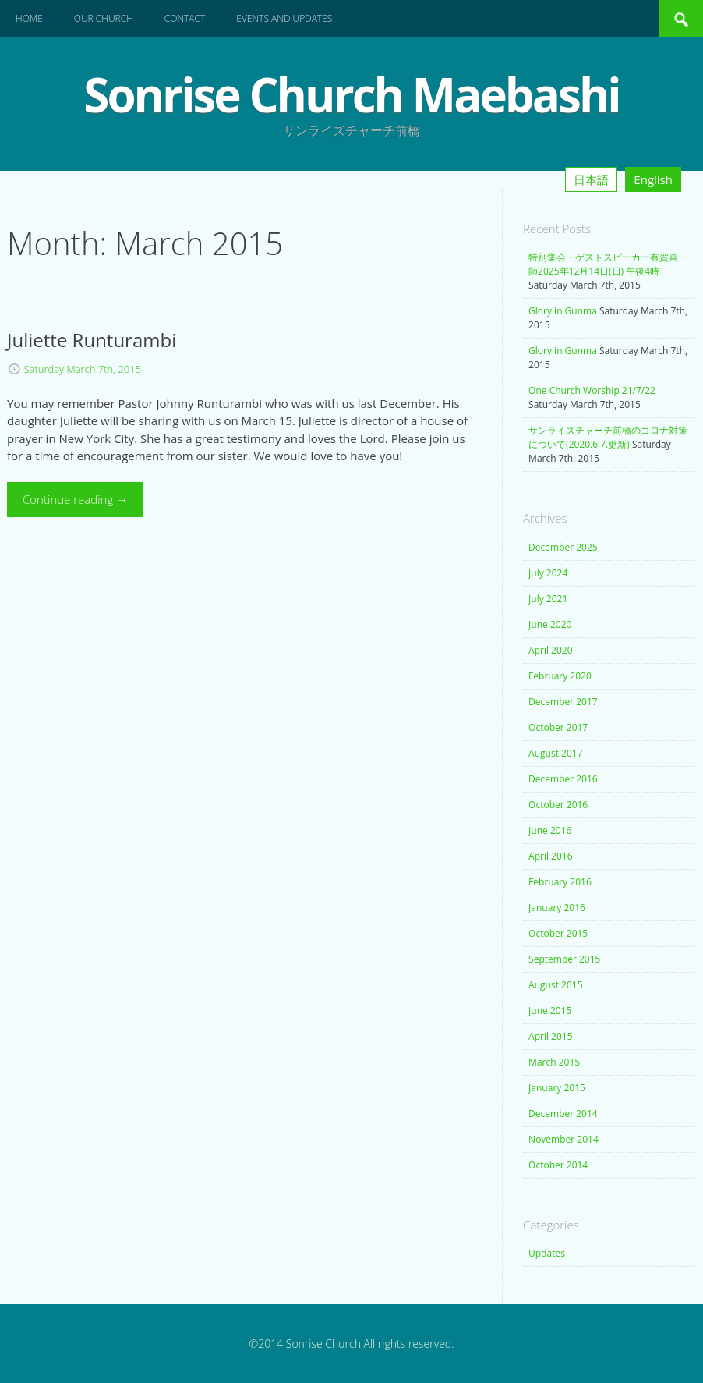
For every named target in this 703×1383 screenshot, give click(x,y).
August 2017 (555, 753)
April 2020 (550, 650)
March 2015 (554, 1062)
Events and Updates (284, 18)
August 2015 (555, 984)
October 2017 (558, 727)
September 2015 (564, 959)
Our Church (103, 18)
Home (29, 18)
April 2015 (550, 1036)
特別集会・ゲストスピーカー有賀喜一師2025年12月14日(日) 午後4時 (607, 264)
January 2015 (556, 1087)
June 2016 (549, 830)
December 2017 (563, 701)
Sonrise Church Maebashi (351, 94)
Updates (546, 1253)
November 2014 (563, 1139)
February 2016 (560, 881)
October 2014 (558, 1165)
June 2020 (549, 624)
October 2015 (558, 933)
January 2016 (556, 907)
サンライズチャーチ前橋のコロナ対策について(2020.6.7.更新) (607, 437)
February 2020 (560, 676)
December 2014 (563, 1113)
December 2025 (563, 547)
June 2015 (549, 1010)
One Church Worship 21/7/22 (591, 390)
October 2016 (558, 804)
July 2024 (547, 573)
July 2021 (547, 598)
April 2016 (550, 856)
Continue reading (75, 499)
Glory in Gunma (562, 310)
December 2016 (563, 778)
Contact (185, 18)
